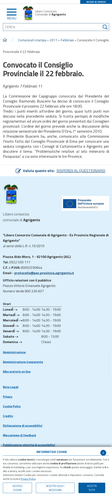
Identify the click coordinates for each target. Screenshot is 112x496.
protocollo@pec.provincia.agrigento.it (44, 273)
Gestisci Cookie (17, 488)
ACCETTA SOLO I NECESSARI (55, 488)
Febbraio (67, 40)
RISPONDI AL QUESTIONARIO (81, 171)
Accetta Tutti (92, 488)
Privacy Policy (28, 479)
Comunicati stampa (32, 40)
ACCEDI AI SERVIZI (96, 2)
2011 (53, 40)
